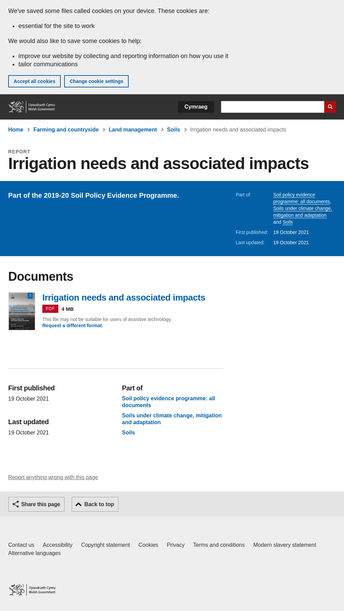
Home (15, 130)
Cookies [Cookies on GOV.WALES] (148, 545)
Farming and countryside (66, 130)
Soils (173, 130)
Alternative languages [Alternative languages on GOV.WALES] (34, 553)
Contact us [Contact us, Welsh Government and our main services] (21, 545)
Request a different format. (72, 325)
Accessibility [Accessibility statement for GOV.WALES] (57, 545)
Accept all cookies (34, 81)
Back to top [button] (99, 504)
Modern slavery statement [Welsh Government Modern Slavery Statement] (284, 545)
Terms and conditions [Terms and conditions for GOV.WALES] (219, 545)
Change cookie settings (96, 81)
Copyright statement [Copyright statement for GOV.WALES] (105, 545)
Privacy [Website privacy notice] (176, 545)
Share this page (40, 504)
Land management (133, 130)
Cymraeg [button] (196, 107)
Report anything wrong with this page (53, 477)
